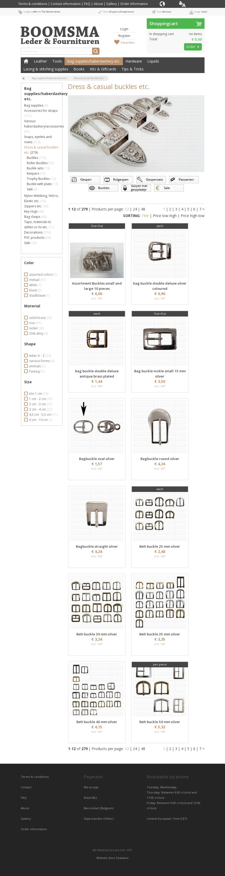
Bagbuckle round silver (159, 458)
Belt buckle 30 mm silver (96, 634)
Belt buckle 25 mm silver (159, 546)
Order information (34, 829)
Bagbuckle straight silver (97, 546)
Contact (26, 787)
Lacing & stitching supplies (45, 68)
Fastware (122, 858)
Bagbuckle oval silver (97, 458)
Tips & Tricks (133, 68)
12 (127, 209)
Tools (57, 61)
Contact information (66, 4)
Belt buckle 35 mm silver (159, 634)
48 (143, 209)
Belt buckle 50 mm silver (159, 721)
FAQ (87, 4)
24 (135, 209)
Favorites (127, 42)
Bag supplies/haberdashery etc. (93, 61)
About (98, 4)
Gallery (111, 4)
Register (124, 36)
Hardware (133, 61)
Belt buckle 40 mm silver (96, 721)
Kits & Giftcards (103, 68)
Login (124, 29)
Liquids (153, 61)
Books (79, 68)
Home (26, 61)
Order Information (134, 4)
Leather (40, 61)
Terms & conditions (32, 4)
